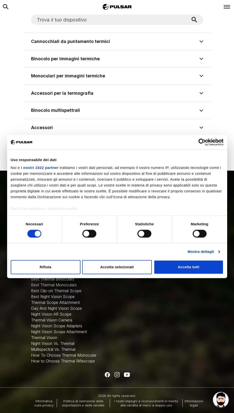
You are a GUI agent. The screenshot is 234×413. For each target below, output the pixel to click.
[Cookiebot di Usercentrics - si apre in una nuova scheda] (202, 142)
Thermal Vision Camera (51, 320)
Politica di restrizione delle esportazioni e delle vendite (83, 403)
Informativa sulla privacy (44, 403)
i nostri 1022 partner (40, 167)
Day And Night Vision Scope (56, 308)
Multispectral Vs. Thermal (53, 349)
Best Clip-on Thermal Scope (56, 290)
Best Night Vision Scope (53, 296)
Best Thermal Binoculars (52, 279)
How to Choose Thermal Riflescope (63, 361)
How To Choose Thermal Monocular (63, 355)
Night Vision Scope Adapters (56, 325)
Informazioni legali (194, 403)
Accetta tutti (188, 267)
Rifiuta (45, 267)
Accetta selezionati (117, 267)
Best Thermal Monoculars (54, 284)
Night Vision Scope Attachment (59, 331)
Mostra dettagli (201, 251)
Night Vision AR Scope (51, 314)
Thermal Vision (44, 337)
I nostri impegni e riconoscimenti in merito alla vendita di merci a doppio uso (146, 403)
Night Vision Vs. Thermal (52, 343)
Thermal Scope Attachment (55, 302)
